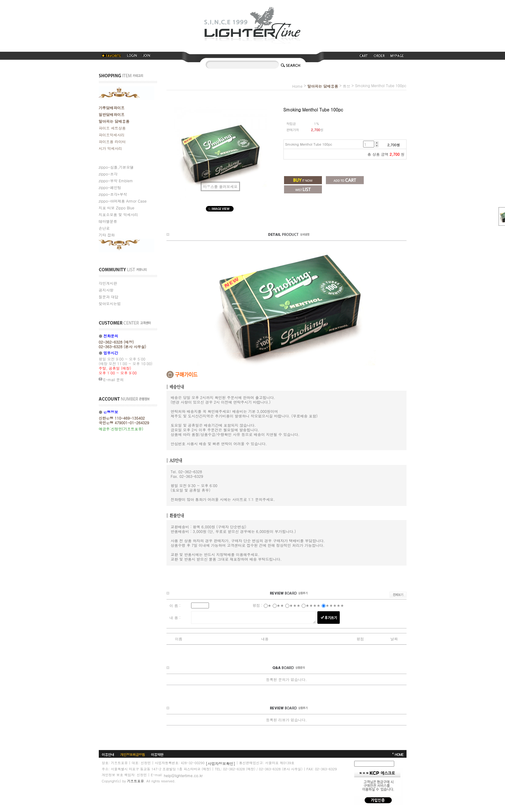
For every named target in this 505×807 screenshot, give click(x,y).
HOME (399, 754)
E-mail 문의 (111, 379)
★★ (280, 605)
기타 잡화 (107, 234)
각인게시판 (108, 283)
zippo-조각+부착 (113, 194)
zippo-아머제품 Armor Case (123, 201)
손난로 (104, 228)
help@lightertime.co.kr (183, 775)
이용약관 (157, 754)
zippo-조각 (108, 173)
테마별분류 (108, 221)
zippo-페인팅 (110, 187)
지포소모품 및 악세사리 (118, 214)
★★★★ (313, 605)
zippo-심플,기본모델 (116, 167)
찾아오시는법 (110, 303)
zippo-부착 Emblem (116, 180)
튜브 (346, 86)
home (297, 86)
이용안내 (108, 754)
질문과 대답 (108, 296)
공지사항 (106, 290)
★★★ (294, 605)
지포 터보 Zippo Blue (116, 207)
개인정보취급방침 (132, 754)
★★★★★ (335, 605)
